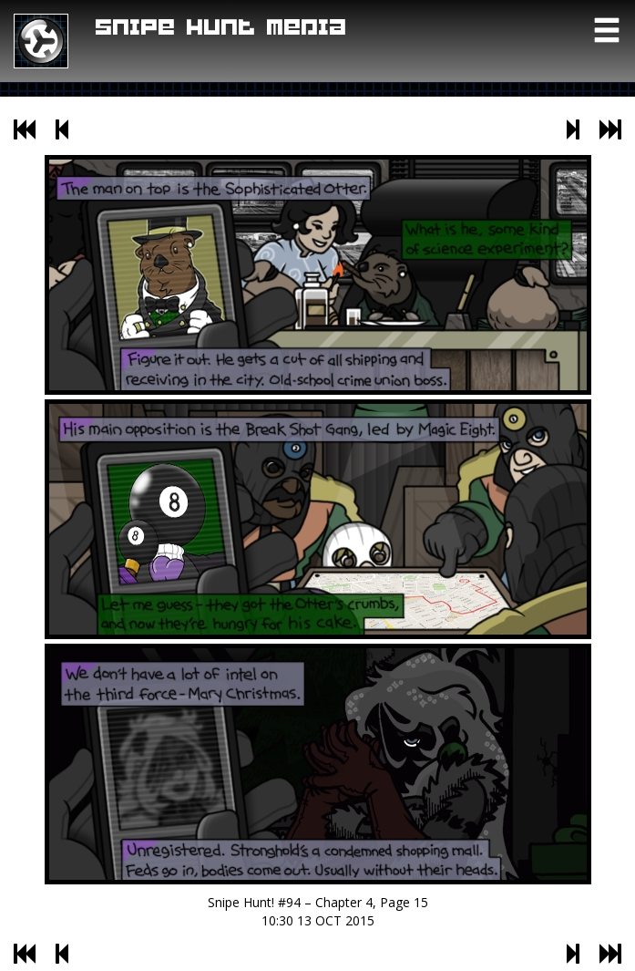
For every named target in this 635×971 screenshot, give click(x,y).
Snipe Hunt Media (221, 28)
